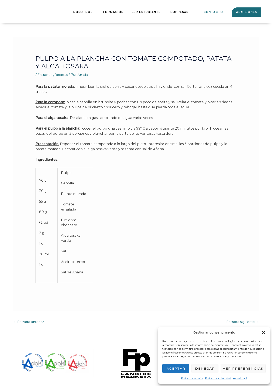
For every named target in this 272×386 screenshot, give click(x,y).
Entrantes (45, 75)
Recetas (62, 75)
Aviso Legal (240, 378)
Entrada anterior (29, 322)
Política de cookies (192, 378)
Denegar (205, 368)
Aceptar (176, 368)
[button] (263, 332)
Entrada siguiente (241, 322)
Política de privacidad (218, 378)
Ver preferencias (243, 368)
